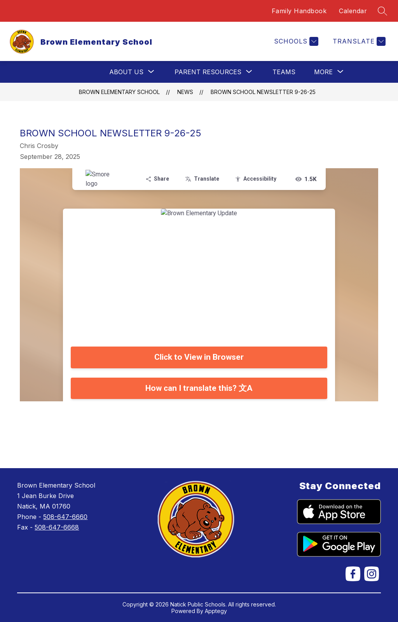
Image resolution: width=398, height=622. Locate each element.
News (185, 92)
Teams (283, 72)
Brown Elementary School (119, 92)
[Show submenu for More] (323, 72)
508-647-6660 (65, 517)
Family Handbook (299, 11)
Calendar (353, 11)
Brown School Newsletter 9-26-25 (263, 92)
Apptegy (216, 611)
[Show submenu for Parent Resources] (208, 72)
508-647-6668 (57, 527)
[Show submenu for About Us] (126, 72)
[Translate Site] (358, 41)
